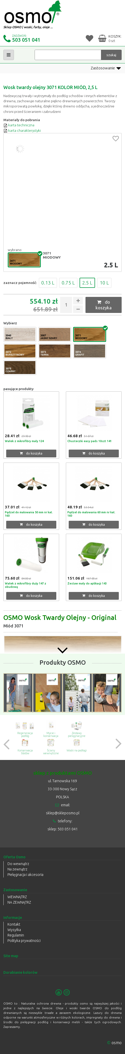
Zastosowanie (106, 68)
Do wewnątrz (18, 864)
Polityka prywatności (24, 941)
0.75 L (68, 283)
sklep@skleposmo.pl (62, 813)
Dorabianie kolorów (20, 972)
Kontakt (13, 924)
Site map (10, 956)
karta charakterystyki (22, 130)
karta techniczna (18, 125)
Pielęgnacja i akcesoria (25, 875)
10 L (104, 283)
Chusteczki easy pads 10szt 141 (89, 441)
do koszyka (104, 304)
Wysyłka (14, 930)
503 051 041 (26, 40)
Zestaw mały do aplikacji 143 (87, 583)
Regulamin (15, 935)
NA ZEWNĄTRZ (19, 902)
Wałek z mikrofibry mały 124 (24, 441)
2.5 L (87, 283)
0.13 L (47, 283)
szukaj (111, 55)
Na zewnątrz (17, 869)
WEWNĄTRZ (17, 897)
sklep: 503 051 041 (63, 829)
